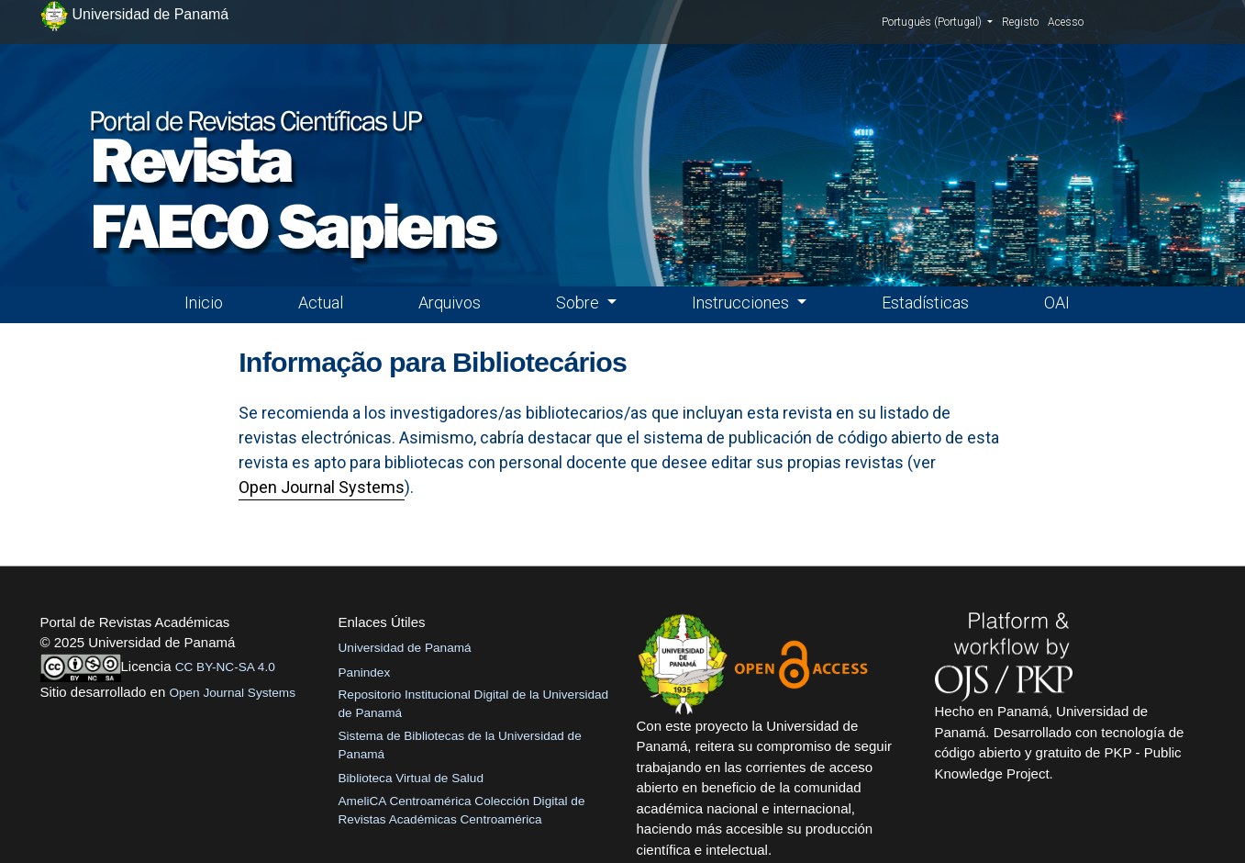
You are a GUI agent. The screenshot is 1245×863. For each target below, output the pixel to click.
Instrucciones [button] (742, 302)
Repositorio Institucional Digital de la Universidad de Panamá (474, 704)
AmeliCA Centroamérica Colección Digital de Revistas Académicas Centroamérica (462, 810)
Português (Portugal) (937, 21)
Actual (320, 302)
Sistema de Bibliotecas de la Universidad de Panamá (460, 745)
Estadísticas (925, 302)
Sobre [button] (579, 302)
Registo (1020, 22)
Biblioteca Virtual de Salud (411, 778)
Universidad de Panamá (405, 648)
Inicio (203, 302)
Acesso (1066, 22)
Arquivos (449, 302)
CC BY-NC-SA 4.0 (225, 667)
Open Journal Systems (322, 487)
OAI (1057, 302)
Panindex (365, 672)
